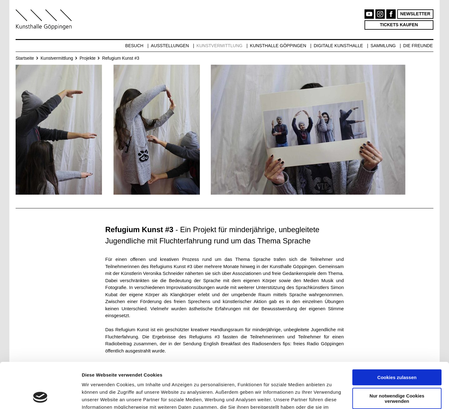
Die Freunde (418, 45)
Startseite (25, 58)
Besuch (134, 45)
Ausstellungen (170, 45)
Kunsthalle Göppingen (278, 45)
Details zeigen (97, 396)
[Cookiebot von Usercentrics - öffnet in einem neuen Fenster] (40, 397)
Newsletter (415, 13)
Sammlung (383, 45)
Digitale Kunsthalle (338, 45)
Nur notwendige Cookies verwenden (396, 355)
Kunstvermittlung (219, 45)
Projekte (87, 58)
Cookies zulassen (397, 334)
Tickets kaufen (399, 24)
